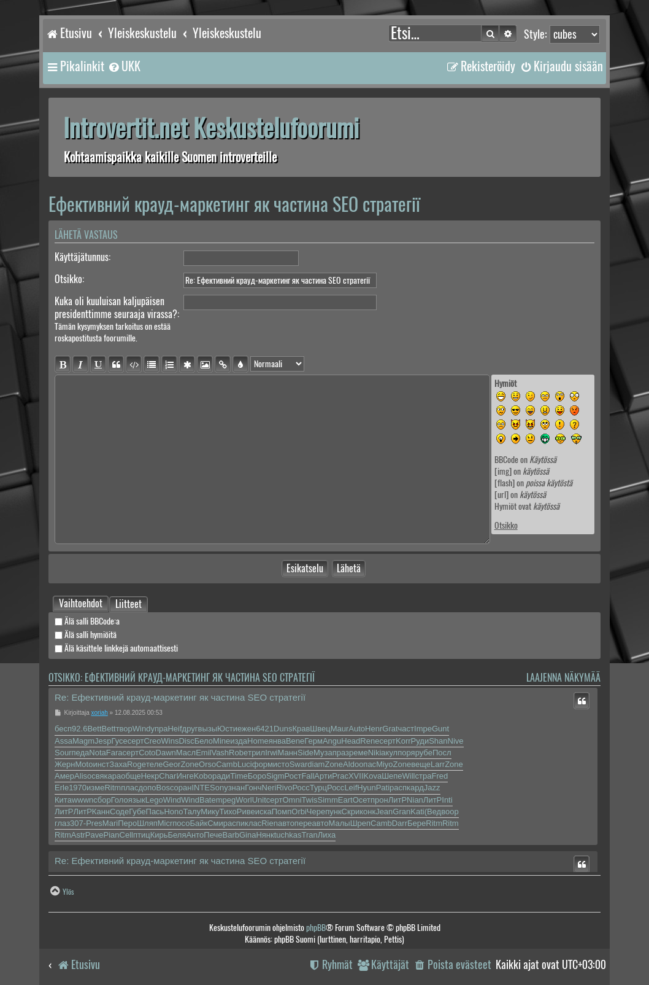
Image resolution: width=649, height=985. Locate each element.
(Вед (433, 811)
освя (95, 776)
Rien (269, 823)
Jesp (102, 741)
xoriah (99, 712)
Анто (195, 834)
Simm (328, 799)
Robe (238, 752)
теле (154, 764)
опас (367, 764)
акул (389, 752)
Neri (269, 787)
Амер (64, 776)
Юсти (227, 728)
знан (236, 787)
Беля (176, 834)
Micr (165, 823)
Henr (373, 728)
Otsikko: (69, 279)
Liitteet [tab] (128, 605)
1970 (77, 787)
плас (129, 787)
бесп (63, 728)
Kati (417, 811)
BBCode (506, 459)
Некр (150, 776)
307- (78, 823)
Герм (313, 741)
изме (95, 787)
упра (158, 728)
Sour (63, 752)
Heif (174, 728)
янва (277, 741)
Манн (287, 752)
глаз (62, 823)
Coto (147, 752)
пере (303, 823)
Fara (114, 752)
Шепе (392, 776)
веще (421, 764)
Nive (456, 741)
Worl (244, 799)
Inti (447, 799)
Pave (94, 834)
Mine (221, 741)
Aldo (351, 764)
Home (258, 741)
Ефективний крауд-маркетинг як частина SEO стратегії (234, 204)
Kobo (203, 776)
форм (262, 764)
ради (221, 776)
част (406, 728)
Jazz (432, 787)
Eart (345, 799)
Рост (293, 776)
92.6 (79, 728)
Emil (203, 752)
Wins (170, 741)
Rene (369, 741)
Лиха (327, 834)
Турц (318, 787)
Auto (356, 728)
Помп (282, 811)
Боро (257, 776)
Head (350, 741)
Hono (173, 811)
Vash (220, 752)
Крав (301, 728)
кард (415, 787)
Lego (154, 799)
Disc (186, 741)
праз (340, 752)
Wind (141, 728)
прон (379, 799)
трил (256, 752)
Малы (339, 823)
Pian (111, 834)
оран (183, 787)
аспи (236, 823)
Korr (403, 741)
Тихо (228, 811)
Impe (423, 728)
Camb (226, 764)
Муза (322, 752)
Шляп (147, 823)
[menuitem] (123, 66)
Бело (203, 741)
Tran (310, 834)
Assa (63, 741)
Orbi (299, 811)
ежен (246, 728)
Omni (292, 799)
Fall (307, 776)
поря (406, 752)
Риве (246, 811)
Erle (62, 787)
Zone (189, 764)
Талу (192, 811)
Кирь (159, 834)
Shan (438, 741)
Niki (375, 752)
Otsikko (506, 525)
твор (124, 728)
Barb (230, 834)
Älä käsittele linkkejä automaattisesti (116, 648)
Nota (97, 752)
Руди (420, 741)
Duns (283, 728)
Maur (340, 728)
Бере (416, 823)
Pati (383, 787)
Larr (438, 764)
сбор (101, 799)
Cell (126, 834)
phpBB (316, 927)
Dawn (166, 752)
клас (253, 823)
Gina (247, 834)
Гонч (253, 787)
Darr (399, 823)
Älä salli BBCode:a (87, 621)
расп (398, 787)
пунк (333, 811)
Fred (439, 776)
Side (305, 752)
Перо (127, 823)
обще (130, 776)
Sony (219, 787)
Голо (119, 799)
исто (281, 764)
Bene (295, 741)
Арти (323, 776)
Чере (316, 811)
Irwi (271, 752)
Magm (83, 741)
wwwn (82, 799)
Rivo (284, 787)
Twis (310, 799)
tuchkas (288, 834)
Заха (118, 764)
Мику (210, 811)
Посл (441, 752)
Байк (198, 823)
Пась (155, 811)
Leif (350, 787)
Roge (136, 764)
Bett (94, 728)
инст (101, 764)
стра (423, 776)
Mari (110, 823)
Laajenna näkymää (563, 677)
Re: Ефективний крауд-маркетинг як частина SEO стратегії (180, 697)
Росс (300, 787)
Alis (80, 776)
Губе (137, 811)
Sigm (275, 776)
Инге (184, 776)
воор (449, 811)
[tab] (81, 604)
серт (136, 741)
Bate (207, 799)
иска (263, 811)
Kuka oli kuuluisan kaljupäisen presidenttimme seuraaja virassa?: (117, 308)
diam (315, 764)
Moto (84, 764)
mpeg (226, 799)
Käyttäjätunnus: (82, 257)
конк (367, 811)
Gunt (440, 728)
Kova (373, 776)
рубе (423, 752)
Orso (207, 764)
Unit (259, 799)
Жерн (65, 764)
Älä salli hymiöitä (86, 634)
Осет (362, 799)
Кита (63, 799)
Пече (213, 834)
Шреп (360, 823)
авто (286, 823)
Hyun (366, 787)
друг (190, 728)
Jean (384, 811)
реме (358, 752)
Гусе (120, 741)
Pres (94, 823)
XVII (356, 776)
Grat (389, 728)
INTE (200, 787)
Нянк (265, 834)
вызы (208, 728)
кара (112, 776)
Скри (351, 811)
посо (181, 823)
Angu (332, 741)
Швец (320, 728)
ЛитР (397, 799)
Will (408, 776)
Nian (415, 799)
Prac (340, 776)
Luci (244, 764)
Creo (152, 741)
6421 (265, 728)
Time (238, 776)
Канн (101, 811)
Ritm (112, 787)
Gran (401, 811)
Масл (186, 752)
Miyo (384, 764)
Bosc (165, 787)
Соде (119, 811)
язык (136, 799)
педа (80, 752)
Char (167, 776)
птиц (141, 834)
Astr (78, 834)
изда (238, 741)
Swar (299, 764)
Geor (171, 764)
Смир (217, 823)
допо (147, 787)
